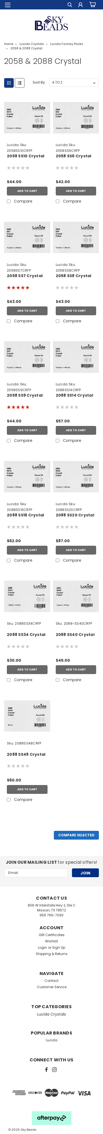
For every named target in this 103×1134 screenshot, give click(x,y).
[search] (69, 6)
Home (8, 44)
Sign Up (58, 947)
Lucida (51, 1040)
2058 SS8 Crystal (73, 275)
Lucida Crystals (32, 44)
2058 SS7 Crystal (25, 275)
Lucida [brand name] (13, 145)
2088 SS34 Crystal (26, 634)
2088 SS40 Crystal (75, 634)
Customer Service (51, 987)
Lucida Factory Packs (66, 44)
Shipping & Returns (52, 953)
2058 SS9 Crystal (25, 395)
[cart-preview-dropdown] (92, 4)
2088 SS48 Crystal (26, 754)
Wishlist (51, 941)
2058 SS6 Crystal (73, 156)
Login (42, 947)
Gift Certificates (52, 935)
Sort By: (39, 82)
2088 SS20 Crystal (75, 515)
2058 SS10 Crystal (25, 156)
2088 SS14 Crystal (74, 395)
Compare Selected (76, 835)
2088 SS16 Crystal (25, 515)
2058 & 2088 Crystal (26, 48)
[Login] (80, 6)
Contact (51, 980)
